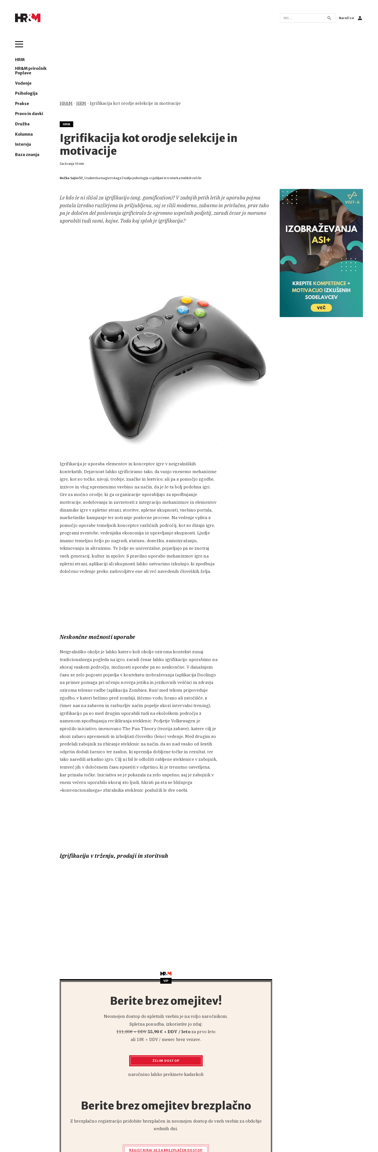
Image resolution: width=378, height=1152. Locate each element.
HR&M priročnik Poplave (31, 70)
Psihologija (26, 93)
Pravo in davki (29, 114)
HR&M (66, 103)
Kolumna (24, 134)
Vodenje (23, 83)
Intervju (23, 144)
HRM (20, 60)
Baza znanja (27, 155)
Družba (22, 124)
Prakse (22, 104)
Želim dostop (166, 1061)
